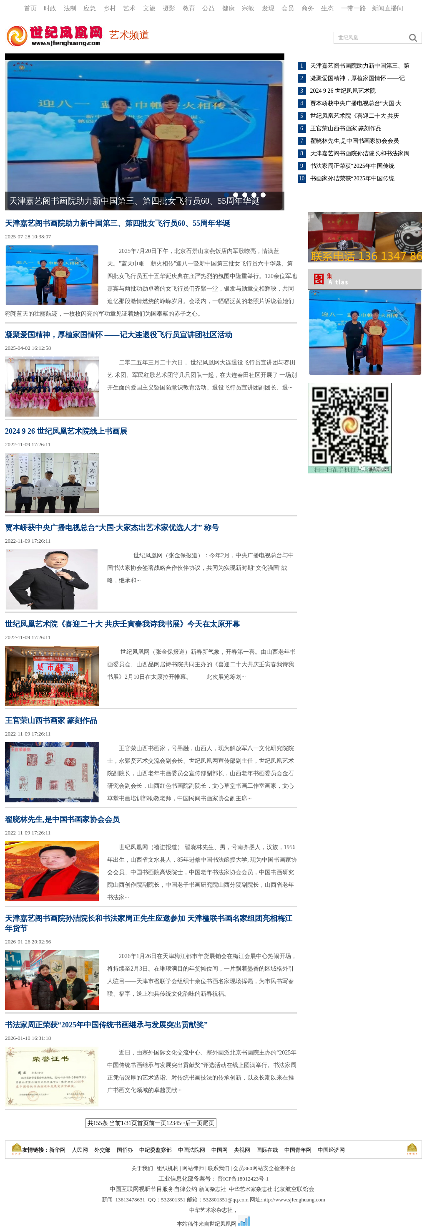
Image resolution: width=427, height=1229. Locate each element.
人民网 (80, 1150)
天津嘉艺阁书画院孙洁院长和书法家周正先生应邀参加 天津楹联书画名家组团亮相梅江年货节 (148, 923)
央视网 (242, 1150)
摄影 (169, 8)
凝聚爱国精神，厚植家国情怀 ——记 (357, 78)
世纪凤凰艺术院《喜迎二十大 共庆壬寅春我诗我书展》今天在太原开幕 (122, 624)
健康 (228, 8)
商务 (307, 8)
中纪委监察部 (155, 1150)
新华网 (57, 1150)
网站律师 (193, 1168)
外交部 (102, 1150)
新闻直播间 (387, 8)
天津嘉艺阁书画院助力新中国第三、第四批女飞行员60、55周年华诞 (134, 200)
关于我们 (142, 1168)
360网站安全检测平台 (270, 1168)
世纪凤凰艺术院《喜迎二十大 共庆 (354, 116)
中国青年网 (297, 1150)
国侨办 (125, 1150)
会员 (287, 8)
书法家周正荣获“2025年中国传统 (352, 166)
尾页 (208, 1123)
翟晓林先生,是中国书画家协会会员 (354, 141)
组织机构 (167, 1168)
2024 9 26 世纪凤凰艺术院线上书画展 (66, 431)
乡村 (109, 8)
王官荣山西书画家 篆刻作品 (346, 128)
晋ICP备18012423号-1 (243, 1179)
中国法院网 (191, 1150)
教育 (189, 8)
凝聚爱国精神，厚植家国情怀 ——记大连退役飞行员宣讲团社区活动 (118, 335)
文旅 (149, 8)
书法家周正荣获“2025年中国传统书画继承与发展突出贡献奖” (106, 1025)
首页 (30, 8)
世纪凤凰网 (222, 1224)
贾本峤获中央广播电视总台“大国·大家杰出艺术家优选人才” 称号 (112, 527)
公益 (208, 8)
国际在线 (267, 1150)
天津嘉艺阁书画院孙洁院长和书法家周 (359, 153)
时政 (50, 8)
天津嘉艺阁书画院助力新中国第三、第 (359, 66)
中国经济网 (331, 1150)
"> (144, 131)
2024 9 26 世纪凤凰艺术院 (343, 91)
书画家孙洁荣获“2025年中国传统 (352, 178)
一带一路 (353, 8)
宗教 (248, 8)
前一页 (157, 1123)
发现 (268, 8)
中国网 (219, 1150)
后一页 (194, 1123)
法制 (70, 8)
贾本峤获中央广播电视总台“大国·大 (356, 103)
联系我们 (218, 1168)
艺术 (129, 8)
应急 (89, 8)
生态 (327, 8)
